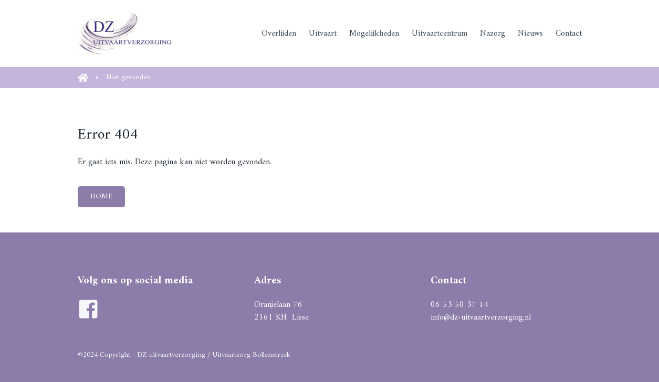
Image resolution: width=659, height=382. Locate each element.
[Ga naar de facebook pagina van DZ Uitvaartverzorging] (88, 309)
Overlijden (278, 33)
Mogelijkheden (374, 33)
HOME (101, 196)
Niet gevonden (128, 77)
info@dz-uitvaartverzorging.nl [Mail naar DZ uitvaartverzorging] (481, 317)
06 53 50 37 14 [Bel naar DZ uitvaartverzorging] (459, 305)
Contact (569, 33)
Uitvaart (323, 33)
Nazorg (492, 33)
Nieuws (530, 33)
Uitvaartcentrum (439, 33)
